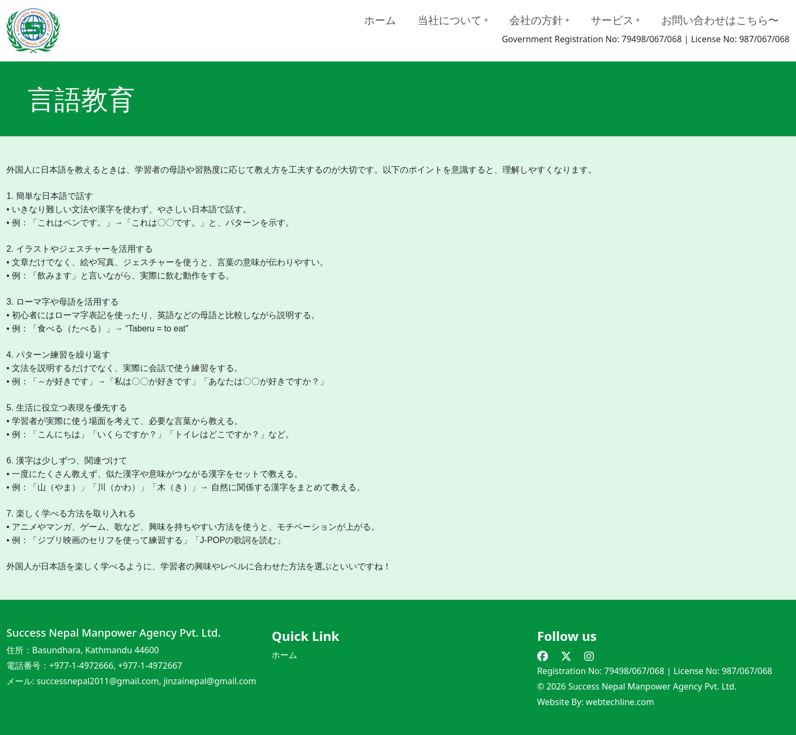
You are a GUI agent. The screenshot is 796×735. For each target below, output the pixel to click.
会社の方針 (539, 20)
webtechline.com (620, 702)
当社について (453, 20)
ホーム (380, 20)
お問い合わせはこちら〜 (720, 20)
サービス (615, 20)
